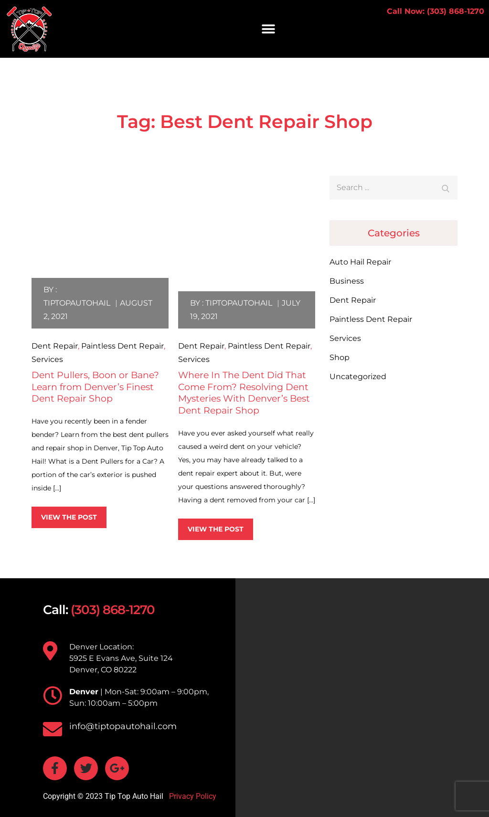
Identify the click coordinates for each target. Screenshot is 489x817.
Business (347, 281)
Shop (340, 357)
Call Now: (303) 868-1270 (435, 11)
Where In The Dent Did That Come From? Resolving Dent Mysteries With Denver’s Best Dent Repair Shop (244, 393)
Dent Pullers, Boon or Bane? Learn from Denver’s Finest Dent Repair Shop (95, 387)
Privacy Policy (191, 796)
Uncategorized (358, 376)
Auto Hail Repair (360, 261)
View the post (69, 517)
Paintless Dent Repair (122, 345)
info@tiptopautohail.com (123, 726)
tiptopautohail (76, 303)
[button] (268, 29)
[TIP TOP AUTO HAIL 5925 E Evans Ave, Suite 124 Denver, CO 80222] (362, 697)
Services (47, 359)
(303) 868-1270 (113, 609)
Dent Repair (55, 345)
